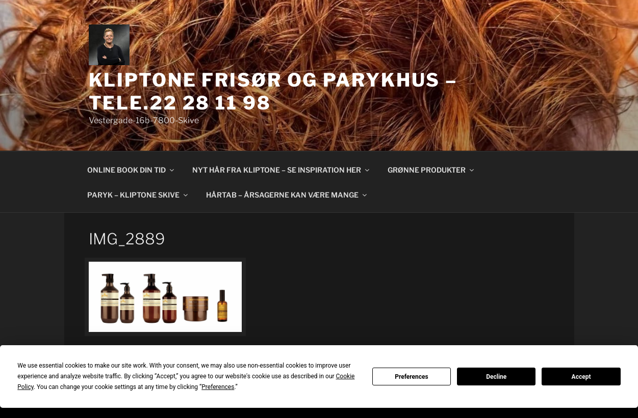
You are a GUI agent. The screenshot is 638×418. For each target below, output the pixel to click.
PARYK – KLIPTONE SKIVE (138, 194)
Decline (496, 376)
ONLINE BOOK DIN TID (131, 169)
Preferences (411, 376)
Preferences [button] (217, 387)
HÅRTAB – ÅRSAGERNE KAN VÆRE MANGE (287, 194)
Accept (581, 376)
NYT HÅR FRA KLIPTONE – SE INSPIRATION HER (281, 169)
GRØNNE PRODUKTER (431, 169)
